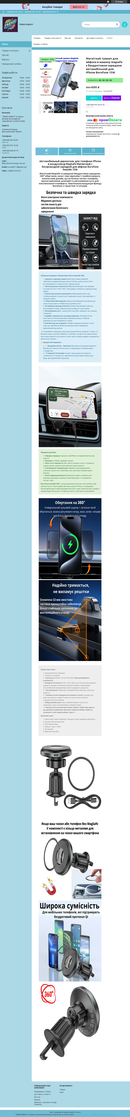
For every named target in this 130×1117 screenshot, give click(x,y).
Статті (109, 38)
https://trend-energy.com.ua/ (13, 163)
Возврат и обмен (41, 44)
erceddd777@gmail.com (17, 167)
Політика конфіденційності (105, 1114)
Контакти (79, 38)
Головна (37, 38)
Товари (62, 1089)
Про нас (68, 38)
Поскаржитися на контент (84, 1114)
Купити (94, 98)
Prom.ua (77, 1112)
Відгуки (5, 59)
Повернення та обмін (11, 64)
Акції (61, 1092)
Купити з (112, 98)
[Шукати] (117, 24)
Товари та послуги (52, 38)
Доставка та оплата (94, 38)
